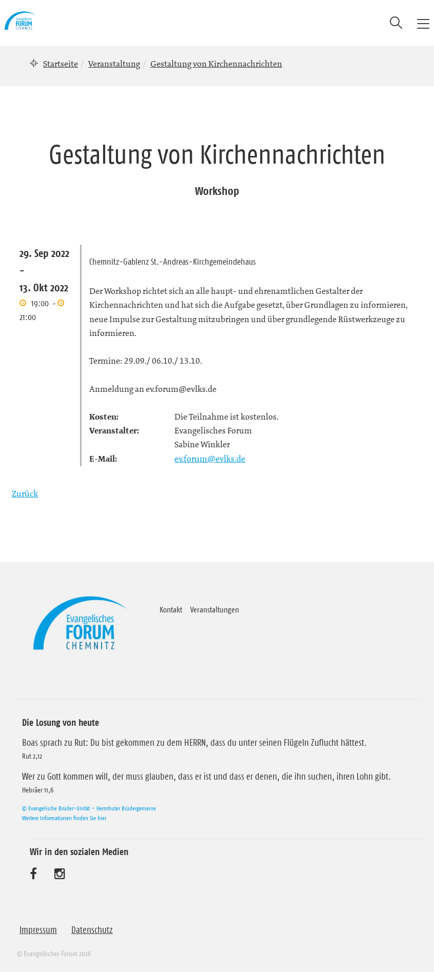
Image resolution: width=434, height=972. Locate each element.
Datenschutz (92, 930)
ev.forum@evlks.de (209, 458)
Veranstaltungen (214, 609)
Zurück (25, 493)
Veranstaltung (114, 63)
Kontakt (171, 609)
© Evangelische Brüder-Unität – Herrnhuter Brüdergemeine (89, 808)
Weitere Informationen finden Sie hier (64, 818)
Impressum (38, 930)
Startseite (60, 63)
